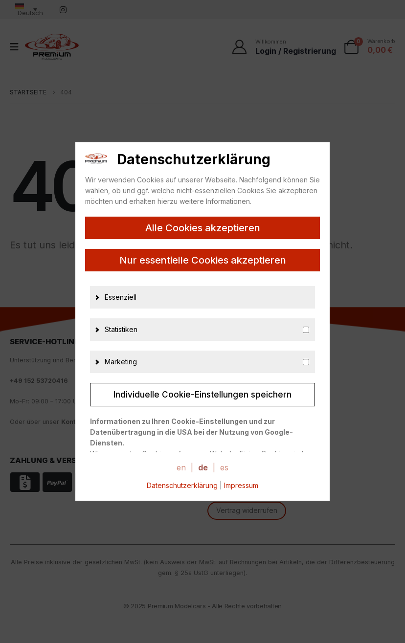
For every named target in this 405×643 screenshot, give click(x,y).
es (224, 467)
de (203, 467)
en (181, 467)
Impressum (241, 485)
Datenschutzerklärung (182, 485)
